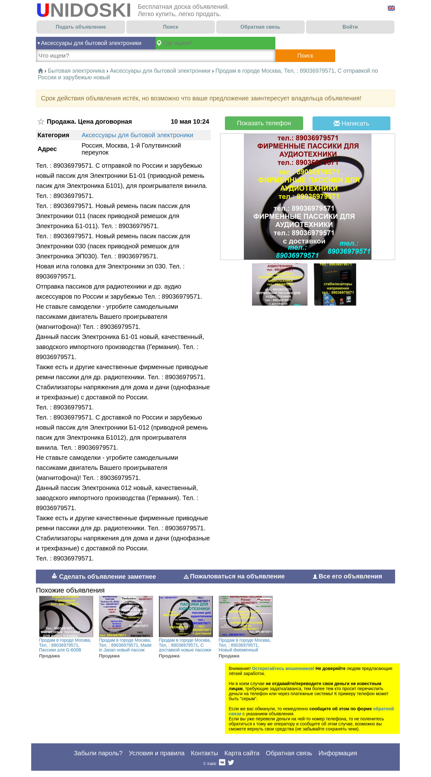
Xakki (211, 764)
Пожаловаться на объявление (234, 576)
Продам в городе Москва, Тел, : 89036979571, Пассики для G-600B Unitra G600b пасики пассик (65, 650)
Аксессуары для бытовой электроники (91, 43)
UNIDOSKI (83, 10)
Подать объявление (81, 27)
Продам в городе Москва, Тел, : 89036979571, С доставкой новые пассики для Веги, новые (185, 647)
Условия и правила (157, 753)
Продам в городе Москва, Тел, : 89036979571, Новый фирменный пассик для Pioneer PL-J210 (245, 650)
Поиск (170, 27)
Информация (338, 753)
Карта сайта (241, 753)
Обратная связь (260, 27)
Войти (350, 27)
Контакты (204, 753)
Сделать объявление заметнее (103, 576)
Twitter (231, 763)
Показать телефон (264, 123)
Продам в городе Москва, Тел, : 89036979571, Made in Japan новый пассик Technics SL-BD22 (125, 647)
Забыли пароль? (98, 753)
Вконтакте (222, 763)
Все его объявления (347, 576)
